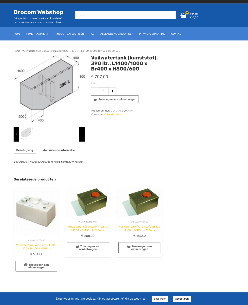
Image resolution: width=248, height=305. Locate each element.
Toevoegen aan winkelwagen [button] (38, 266)
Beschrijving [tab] (24, 150)
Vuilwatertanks (31, 50)
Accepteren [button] (182, 298)
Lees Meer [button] (160, 298)
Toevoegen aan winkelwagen (117, 99)
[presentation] (16, 134)
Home (17, 50)
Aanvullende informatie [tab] (59, 150)
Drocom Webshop (38, 12)
